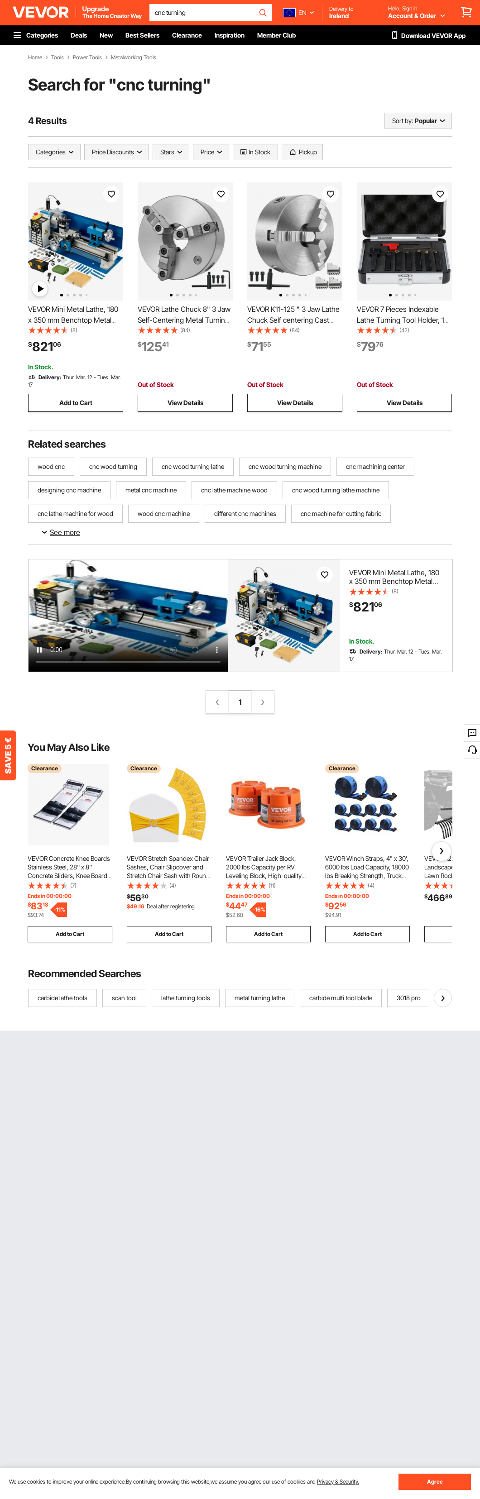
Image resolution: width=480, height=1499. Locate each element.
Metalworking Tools (133, 57)
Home (35, 57)
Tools (57, 57)
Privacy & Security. (338, 1481)
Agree (435, 1481)
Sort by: (402, 120)
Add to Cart (75, 402)
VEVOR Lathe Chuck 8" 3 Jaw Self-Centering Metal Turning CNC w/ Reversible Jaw (184, 320)
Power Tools (87, 57)
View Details (185, 402)
